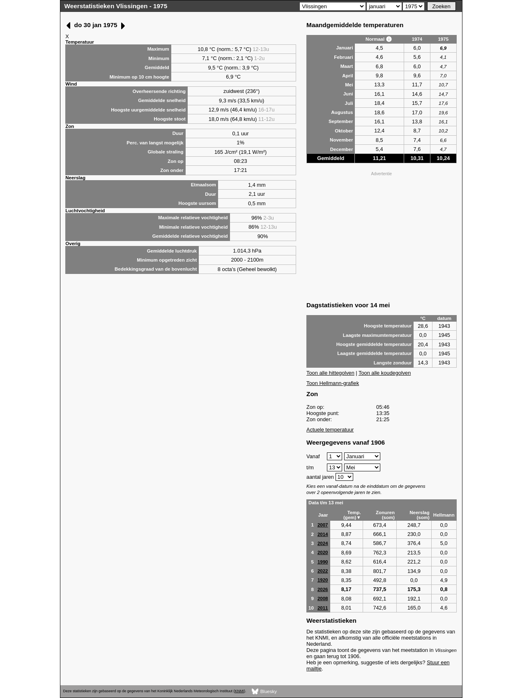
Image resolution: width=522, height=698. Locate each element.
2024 (322, 543)
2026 (322, 589)
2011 (322, 607)
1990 (322, 561)
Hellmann (444, 514)
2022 (322, 570)
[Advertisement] (381, 235)
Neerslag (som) (419, 515)
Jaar (323, 514)
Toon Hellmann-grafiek (332, 383)
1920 (322, 579)
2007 (322, 524)
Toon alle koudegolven (385, 373)
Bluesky (264, 691)
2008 (322, 598)
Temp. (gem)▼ (352, 515)
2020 (322, 552)
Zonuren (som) (385, 515)
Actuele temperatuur (330, 430)
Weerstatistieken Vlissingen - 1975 (116, 5)
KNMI (239, 691)
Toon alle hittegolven (330, 373)
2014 (322, 534)
